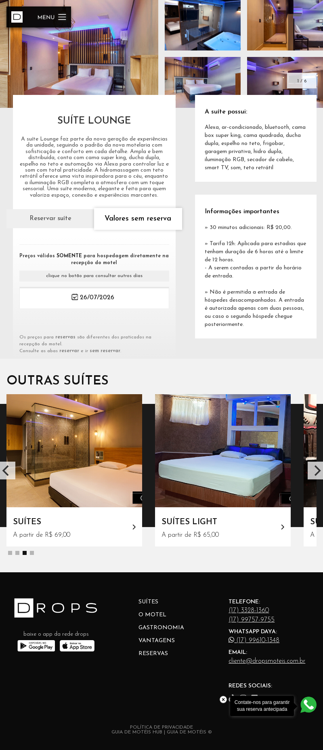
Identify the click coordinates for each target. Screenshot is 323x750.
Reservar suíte (50, 218)
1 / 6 (301, 81)
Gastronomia (161, 628)
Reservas (153, 654)
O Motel (152, 615)
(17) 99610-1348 (254, 640)
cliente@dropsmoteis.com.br (267, 661)
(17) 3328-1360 (249, 610)
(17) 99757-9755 (252, 620)
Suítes (148, 602)
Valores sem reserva (138, 219)
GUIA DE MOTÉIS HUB (136, 732)
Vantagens (156, 641)
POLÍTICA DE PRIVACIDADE (161, 727)
